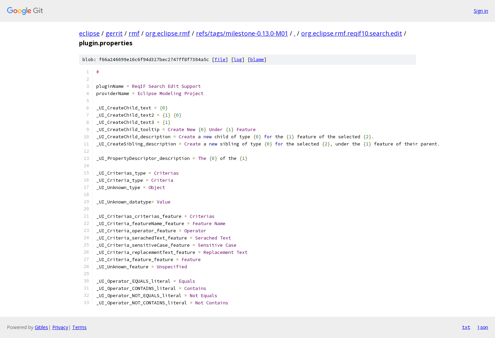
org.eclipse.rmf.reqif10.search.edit (351, 33)
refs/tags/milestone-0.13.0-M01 (242, 33)
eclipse (89, 33)
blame (257, 59)
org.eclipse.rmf (167, 33)
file (220, 59)
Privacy (60, 327)
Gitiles (41, 327)
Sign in (481, 11)
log (238, 59)
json (482, 327)
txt (466, 327)
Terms (79, 327)
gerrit (114, 33)
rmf (134, 33)
